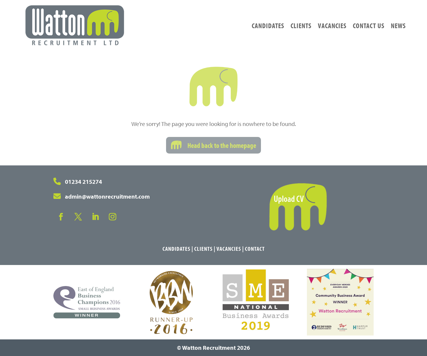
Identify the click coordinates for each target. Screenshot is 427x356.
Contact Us (368, 25)
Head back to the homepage (221, 145)
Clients (301, 25)
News (398, 25)
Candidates (268, 25)
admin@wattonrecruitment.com (107, 196)
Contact (255, 248)
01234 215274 (83, 181)
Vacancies (332, 25)
